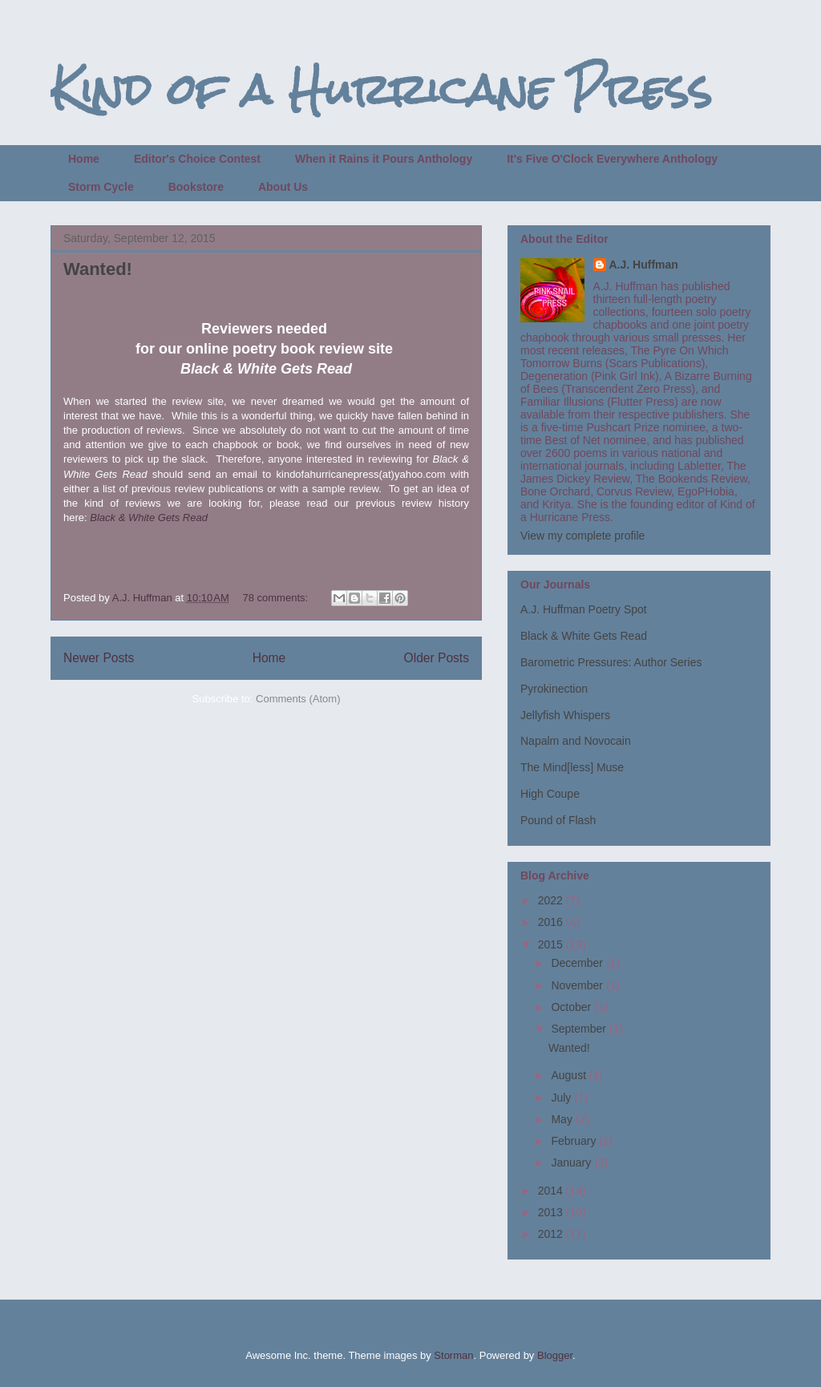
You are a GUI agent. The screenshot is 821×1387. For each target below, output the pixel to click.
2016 (552, 922)
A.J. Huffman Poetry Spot (583, 609)
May (563, 1119)
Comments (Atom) (298, 699)
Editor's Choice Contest (197, 158)
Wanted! (97, 269)
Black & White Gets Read (149, 518)
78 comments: (276, 598)
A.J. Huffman (643, 264)
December (578, 962)
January (572, 1162)
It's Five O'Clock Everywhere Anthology (612, 158)
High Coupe (550, 793)
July (562, 1097)
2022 (552, 900)
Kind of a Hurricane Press (381, 89)
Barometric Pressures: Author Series (611, 662)
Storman (453, 1355)
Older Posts (436, 658)
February (575, 1140)
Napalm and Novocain (575, 740)
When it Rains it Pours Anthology (383, 158)
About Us (283, 186)
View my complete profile (582, 535)
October (572, 1007)
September (580, 1028)
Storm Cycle (101, 186)
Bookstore (196, 186)
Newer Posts (98, 658)
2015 (552, 944)
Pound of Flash (558, 820)
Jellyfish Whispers (565, 715)
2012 (552, 1233)
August (569, 1075)
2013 (552, 1212)
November (578, 985)
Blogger (554, 1355)
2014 (552, 1190)
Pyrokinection (554, 688)
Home (83, 158)
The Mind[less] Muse (572, 767)
